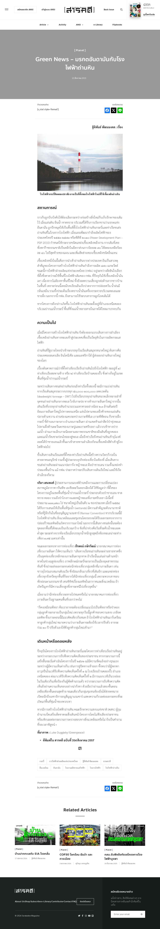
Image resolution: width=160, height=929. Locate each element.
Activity (62, 24)
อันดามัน (56, 767)
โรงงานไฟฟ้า (95, 767)
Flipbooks (117, 24)
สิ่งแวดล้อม (44, 767)
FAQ (74, 901)
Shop (27, 901)
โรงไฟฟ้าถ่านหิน (112, 767)
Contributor (57, 901)
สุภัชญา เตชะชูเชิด (82, 863)
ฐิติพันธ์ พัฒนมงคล (90, 761)
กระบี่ (42, 761)
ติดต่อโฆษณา (85, 901)
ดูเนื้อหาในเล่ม (148, 14)
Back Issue (108, 9)
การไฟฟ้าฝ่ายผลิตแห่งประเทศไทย (63, 761)
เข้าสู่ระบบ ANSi (49, 9)
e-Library (98, 24)
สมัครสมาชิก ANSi (26, 9)
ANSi (80, 24)
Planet (80, 50)
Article (44, 24)
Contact (68, 901)
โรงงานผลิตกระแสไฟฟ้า (75, 767)
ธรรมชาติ (107, 761)
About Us (20, 901)
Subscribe (35, 901)
